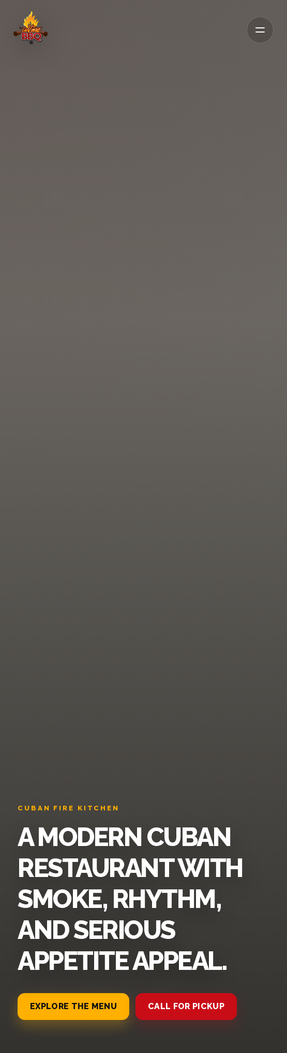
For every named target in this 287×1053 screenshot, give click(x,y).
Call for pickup (186, 1006)
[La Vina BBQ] (30, 28)
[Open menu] (260, 30)
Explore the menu (73, 1006)
